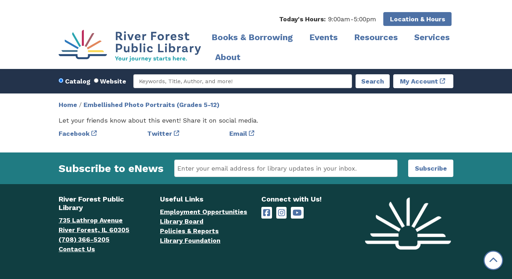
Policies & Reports (189, 231)
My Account (419, 81)
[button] (328, 19)
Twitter (159, 133)
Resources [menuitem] (376, 37)
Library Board (181, 221)
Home (68, 104)
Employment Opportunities (203, 211)
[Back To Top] (493, 260)
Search (372, 81)
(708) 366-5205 (84, 239)
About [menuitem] (227, 57)
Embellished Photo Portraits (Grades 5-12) (151, 104)
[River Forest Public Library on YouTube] (297, 213)
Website (113, 81)
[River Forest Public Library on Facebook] (266, 213)
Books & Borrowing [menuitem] (252, 37)
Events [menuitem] (323, 37)
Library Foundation (190, 240)
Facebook (74, 133)
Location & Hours (417, 19)
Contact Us (77, 249)
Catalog (77, 81)
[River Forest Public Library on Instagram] (281, 213)
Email (238, 133)
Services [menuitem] (432, 37)
